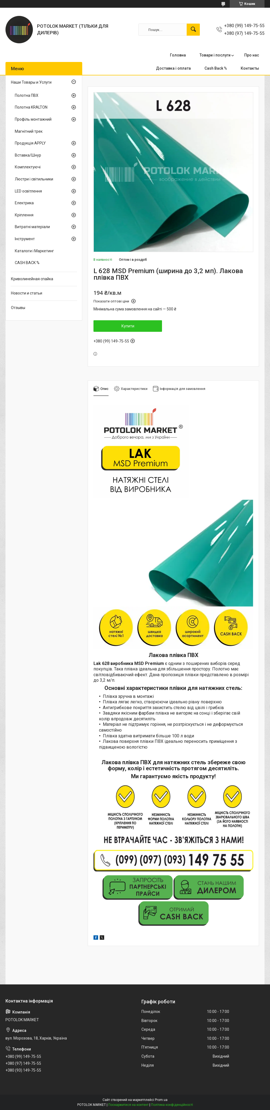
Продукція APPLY (30, 143)
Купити (127, 326)
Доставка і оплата (173, 68)
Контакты (250, 68)
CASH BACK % (27, 262)
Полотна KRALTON (31, 107)
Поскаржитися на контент (128, 1105)
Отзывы (18, 307)
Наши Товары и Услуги (31, 82)
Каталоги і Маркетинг (34, 251)
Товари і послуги (215, 55)
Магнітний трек (28, 131)
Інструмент (25, 239)
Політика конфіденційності (172, 1105)
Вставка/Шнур (28, 155)
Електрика (24, 203)
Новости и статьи (26, 293)
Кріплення (24, 215)
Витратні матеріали (32, 227)
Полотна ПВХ (26, 95)
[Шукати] (193, 30)
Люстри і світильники (34, 179)
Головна (178, 55)
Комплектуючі (28, 167)
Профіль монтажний (33, 119)
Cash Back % (215, 68)
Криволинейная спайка (32, 279)
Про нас (251, 55)
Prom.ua (161, 1100)
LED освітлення (28, 191)
